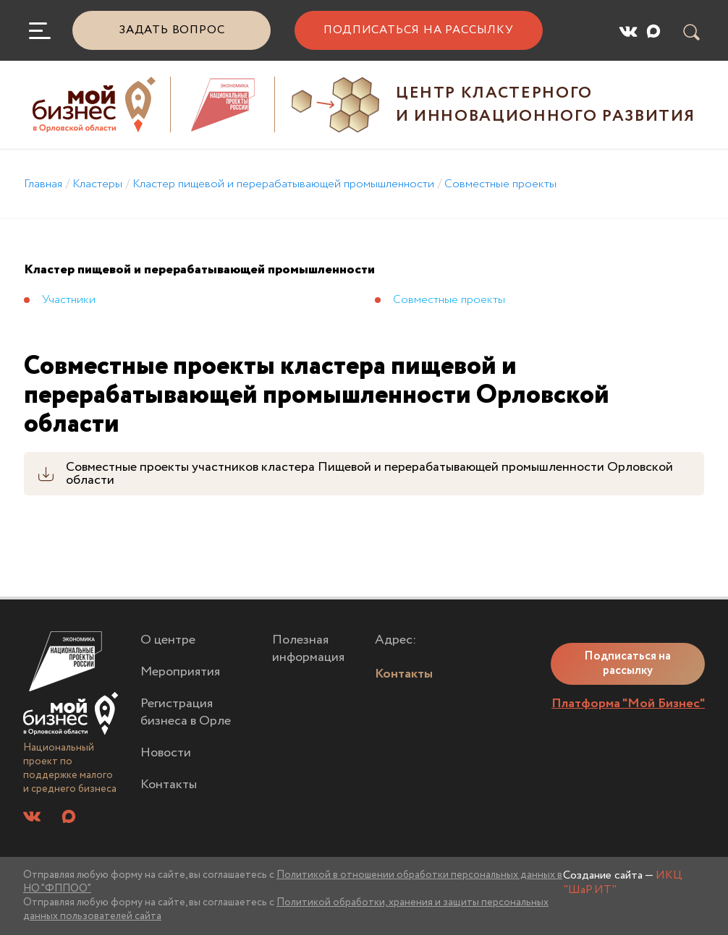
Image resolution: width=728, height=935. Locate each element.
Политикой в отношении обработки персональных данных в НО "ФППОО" (292, 882)
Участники (69, 299)
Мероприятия (180, 672)
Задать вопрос (171, 30)
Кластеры (97, 184)
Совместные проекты (500, 184)
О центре (167, 640)
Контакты (168, 785)
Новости (165, 753)
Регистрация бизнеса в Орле (185, 712)
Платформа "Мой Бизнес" (628, 703)
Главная (43, 184)
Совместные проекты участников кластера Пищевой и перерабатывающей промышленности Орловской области (369, 474)
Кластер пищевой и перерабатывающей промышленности (283, 184)
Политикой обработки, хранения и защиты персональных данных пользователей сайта (286, 909)
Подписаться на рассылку (418, 30)
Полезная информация (308, 649)
